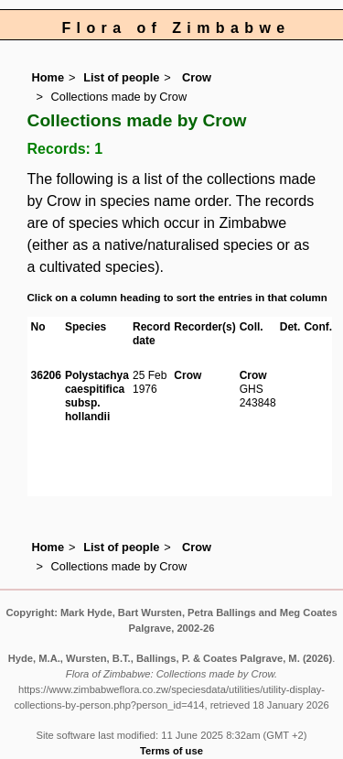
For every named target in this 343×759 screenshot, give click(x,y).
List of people (121, 77)
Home (48, 77)
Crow (194, 77)
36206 (46, 375)
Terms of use (171, 750)
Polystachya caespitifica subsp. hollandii (97, 396)
